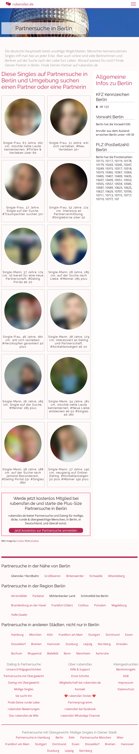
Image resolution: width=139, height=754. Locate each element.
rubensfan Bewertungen (24, 709)
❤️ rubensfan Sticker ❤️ (80, 696)
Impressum (125, 683)
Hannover (53, 644)
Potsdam (100, 605)
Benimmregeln (126, 669)
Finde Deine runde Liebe (24, 702)
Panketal (38, 596)
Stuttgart (94, 635)
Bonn (67, 653)
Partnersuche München (95, 737)
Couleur (20, 540)
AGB (126, 676)
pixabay (35, 540)
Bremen (36, 644)
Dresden (122, 644)
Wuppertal (35, 653)
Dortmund (113, 635)
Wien (120, 737)
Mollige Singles (23, 689)
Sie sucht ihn (23, 696)
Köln (50, 635)
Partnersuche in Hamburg (33, 737)
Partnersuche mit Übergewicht (24, 676)
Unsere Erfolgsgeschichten (23, 669)
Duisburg (72, 644)
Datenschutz (126, 689)
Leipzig (87, 644)
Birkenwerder (75, 576)
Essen (129, 635)
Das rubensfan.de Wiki (23, 716)
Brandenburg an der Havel (28, 605)
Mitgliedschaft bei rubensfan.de (80, 683)
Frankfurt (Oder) (62, 605)
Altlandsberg (116, 576)
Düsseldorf (18, 644)
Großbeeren (52, 576)
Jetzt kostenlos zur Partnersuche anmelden (46, 530)
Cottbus (83, 605)
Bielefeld (52, 653)
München (35, 635)
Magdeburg (119, 605)
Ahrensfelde (19, 596)
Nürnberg (104, 644)
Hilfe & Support (80, 669)
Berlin (59, 737)
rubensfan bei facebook (80, 709)
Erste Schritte (80, 676)
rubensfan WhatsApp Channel (80, 716)
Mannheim (83, 653)
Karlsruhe (102, 653)
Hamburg (17, 635)
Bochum (16, 653)
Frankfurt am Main (71, 635)
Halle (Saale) (19, 615)
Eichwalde (96, 576)
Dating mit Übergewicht (23, 683)
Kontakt (80, 689)
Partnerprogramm (80, 702)
